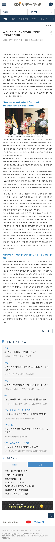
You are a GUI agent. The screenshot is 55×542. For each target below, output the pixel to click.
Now (34, 18)
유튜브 (28, 522)
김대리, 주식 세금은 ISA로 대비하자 (19, 486)
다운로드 (51, 33)
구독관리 (47, 25)
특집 (5, 18)
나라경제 (33, 12)
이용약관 (37, 530)
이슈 (13, 18)
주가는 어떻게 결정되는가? (16, 471)
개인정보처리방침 (8, 530)
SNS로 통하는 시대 (13, 479)
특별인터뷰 (23, 18)
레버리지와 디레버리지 (14, 482)
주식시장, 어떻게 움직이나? (16, 475)
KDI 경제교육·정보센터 (27, 4)
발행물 (5, 12)
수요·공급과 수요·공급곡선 (16, 494)
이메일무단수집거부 (24, 530)
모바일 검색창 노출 (51, 4)
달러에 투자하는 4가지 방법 (16, 490)
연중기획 (44, 18)
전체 (40, 464)
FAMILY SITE (39, 522)
